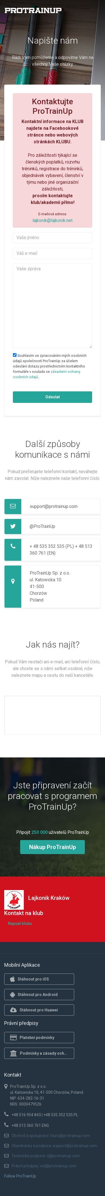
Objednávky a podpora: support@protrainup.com (54, 1145)
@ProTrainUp (42, 526)
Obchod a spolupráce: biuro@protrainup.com (50, 1135)
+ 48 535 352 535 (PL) (52, 546)
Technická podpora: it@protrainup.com (45, 1156)
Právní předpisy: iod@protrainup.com (43, 1166)
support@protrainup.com (54, 506)
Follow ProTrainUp (20, 1176)
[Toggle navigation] (93, 12)
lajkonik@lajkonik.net (52, 220)
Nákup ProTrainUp (52, 847)
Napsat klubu (20, 923)
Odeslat (52, 397)
